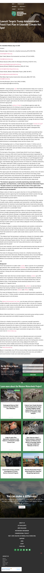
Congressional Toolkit (22, 533)
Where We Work (21, 4)
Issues (25, 1)
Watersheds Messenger (22, 530)
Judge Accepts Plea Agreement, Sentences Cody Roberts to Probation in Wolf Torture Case (11, 440)
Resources (14, 6)
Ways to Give (21, 9)
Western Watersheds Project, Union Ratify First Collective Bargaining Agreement (33, 471)
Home (13, 1)
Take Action (23, 6)
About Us (18, 1)
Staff (22, 543)
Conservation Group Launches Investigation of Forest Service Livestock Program (10, 471)
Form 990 (22, 546)
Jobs (22, 541)
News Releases (22, 528)
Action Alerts (22, 525)
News (13, 4)
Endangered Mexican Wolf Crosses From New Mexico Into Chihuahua (10, 406)
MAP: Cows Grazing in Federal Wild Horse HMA (22, 536)
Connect (14, 9)
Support (22, 538)
